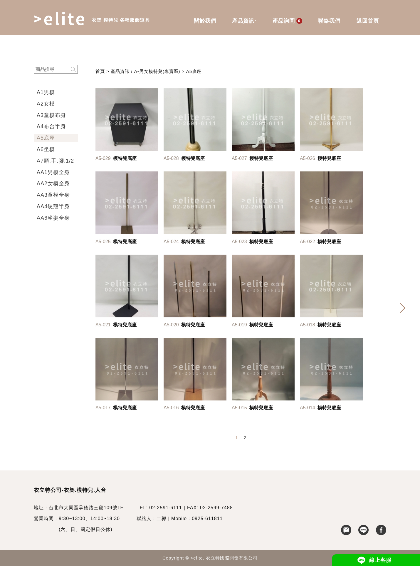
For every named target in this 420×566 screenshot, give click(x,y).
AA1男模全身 (53, 172)
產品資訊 (244, 21)
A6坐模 (46, 149)
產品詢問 (287, 21)
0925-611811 (207, 518)
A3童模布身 (51, 115)
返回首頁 (368, 21)
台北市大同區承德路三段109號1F (86, 507)
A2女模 (46, 104)
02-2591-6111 (165, 507)
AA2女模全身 (53, 183)
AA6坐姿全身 (53, 218)
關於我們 (205, 21)
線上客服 (380, 560)
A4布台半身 (51, 126)
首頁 (100, 71)
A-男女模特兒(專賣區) (157, 71)
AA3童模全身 (53, 195)
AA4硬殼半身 (53, 206)
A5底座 (46, 138)
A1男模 (46, 92)
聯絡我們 (329, 21)
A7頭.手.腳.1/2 (55, 161)
